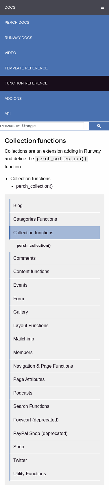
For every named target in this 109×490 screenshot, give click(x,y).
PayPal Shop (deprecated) (40, 433)
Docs (10, 7)
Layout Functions (31, 325)
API (8, 113)
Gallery (20, 312)
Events (20, 285)
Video (10, 53)
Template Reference (26, 68)
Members (23, 352)
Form (18, 298)
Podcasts (22, 392)
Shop (18, 446)
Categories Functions (35, 219)
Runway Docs (18, 38)
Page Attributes (29, 379)
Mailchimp (23, 338)
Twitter (20, 460)
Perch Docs (17, 22)
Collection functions (33, 232)
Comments (24, 258)
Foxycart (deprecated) (36, 419)
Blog (18, 205)
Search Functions (31, 406)
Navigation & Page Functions (43, 366)
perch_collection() (34, 245)
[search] (42, 125)
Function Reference (26, 83)
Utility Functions (29, 473)
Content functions (31, 271)
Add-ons (13, 98)
